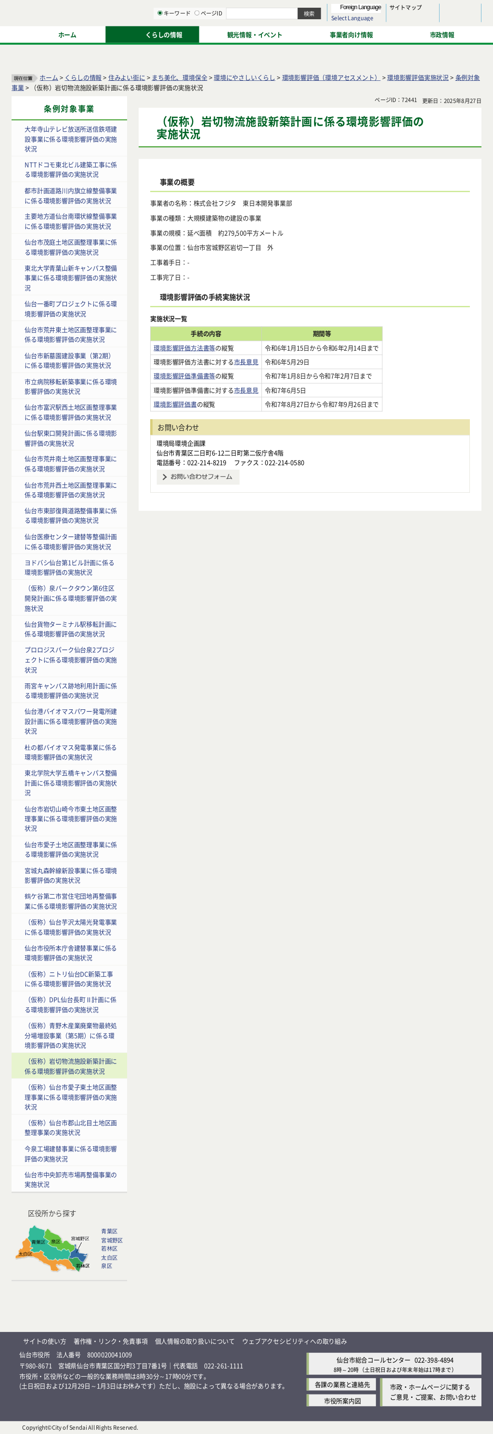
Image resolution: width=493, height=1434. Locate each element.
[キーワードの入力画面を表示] (260, 33)
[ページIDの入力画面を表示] (297, 33)
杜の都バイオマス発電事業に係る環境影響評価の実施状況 (71, 751)
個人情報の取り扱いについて (195, 1340)
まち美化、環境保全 (179, 77)
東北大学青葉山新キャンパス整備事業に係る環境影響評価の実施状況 (71, 277)
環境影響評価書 (175, 404)
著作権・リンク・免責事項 (111, 1340)
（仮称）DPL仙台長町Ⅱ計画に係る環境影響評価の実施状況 (70, 1004)
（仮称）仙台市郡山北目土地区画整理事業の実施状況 (71, 1127)
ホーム (48, 77)
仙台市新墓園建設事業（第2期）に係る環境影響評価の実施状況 (69, 360)
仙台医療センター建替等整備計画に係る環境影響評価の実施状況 (71, 541)
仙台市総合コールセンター (374, 1359)
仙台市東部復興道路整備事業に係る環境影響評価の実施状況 (71, 515)
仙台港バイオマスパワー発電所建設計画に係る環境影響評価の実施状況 (71, 720)
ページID (309, 34)
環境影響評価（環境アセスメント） (331, 77)
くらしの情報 (83, 77)
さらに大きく (402, 21)
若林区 (109, 1249)
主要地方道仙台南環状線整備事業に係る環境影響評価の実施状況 (71, 220)
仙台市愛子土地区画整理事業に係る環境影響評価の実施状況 (71, 849)
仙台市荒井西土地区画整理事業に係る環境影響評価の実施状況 (71, 489)
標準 (384, 10)
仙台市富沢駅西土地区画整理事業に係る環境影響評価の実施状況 (71, 412)
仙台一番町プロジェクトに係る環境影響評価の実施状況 (71, 308)
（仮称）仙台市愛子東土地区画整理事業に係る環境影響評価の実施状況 (71, 1096)
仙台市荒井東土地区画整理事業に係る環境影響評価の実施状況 (71, 334)
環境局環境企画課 (181, 442)
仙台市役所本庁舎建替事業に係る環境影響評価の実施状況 (71, 952)
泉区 (106, 1266)
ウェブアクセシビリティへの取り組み (294, 1340)
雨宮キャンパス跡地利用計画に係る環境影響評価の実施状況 (71, 690)
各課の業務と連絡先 (342, 1384)
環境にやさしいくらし (244, 77)
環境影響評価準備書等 (184, 375)
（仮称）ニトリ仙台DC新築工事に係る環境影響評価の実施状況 (69, 978)
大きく (371, 21)
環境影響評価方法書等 (184, 347)
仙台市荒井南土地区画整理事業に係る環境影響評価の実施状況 (71, 464)
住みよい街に (126, 77)
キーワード (274, 34)
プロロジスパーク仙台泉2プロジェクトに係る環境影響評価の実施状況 (71, 659)
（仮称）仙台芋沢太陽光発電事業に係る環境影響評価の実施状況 (71, 926)
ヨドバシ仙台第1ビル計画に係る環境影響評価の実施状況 (69, 567)
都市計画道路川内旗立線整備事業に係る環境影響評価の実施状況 (71, 195)
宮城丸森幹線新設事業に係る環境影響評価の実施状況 (71, 874)
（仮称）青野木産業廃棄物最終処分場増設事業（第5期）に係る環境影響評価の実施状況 (71, 1035)
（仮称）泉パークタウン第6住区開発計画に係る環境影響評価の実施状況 (71, 597)
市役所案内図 (342, 1400)
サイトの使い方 (44, 1340)
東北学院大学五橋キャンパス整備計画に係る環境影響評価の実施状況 (71, 782)
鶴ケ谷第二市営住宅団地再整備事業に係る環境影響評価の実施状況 (71, 900)
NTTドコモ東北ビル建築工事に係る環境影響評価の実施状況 (71, 169)
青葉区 (109, 1231)
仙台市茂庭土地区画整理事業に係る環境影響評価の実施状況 (71, 246)
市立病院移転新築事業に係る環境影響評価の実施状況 (71, 386)
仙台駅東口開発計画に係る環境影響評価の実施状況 (71, 438)
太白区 (109, 1257)
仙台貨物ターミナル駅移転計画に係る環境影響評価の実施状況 (71, 629)
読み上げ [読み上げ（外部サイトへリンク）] (316, 9)
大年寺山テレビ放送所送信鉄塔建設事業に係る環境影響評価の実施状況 (71, 138)
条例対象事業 (69, 108)
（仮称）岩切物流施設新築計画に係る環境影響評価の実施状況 (71, 1066)
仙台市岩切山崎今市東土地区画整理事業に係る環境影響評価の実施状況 (71, 818)
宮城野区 (112, 1240)
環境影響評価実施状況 (418, 77)
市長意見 (246, 361)
